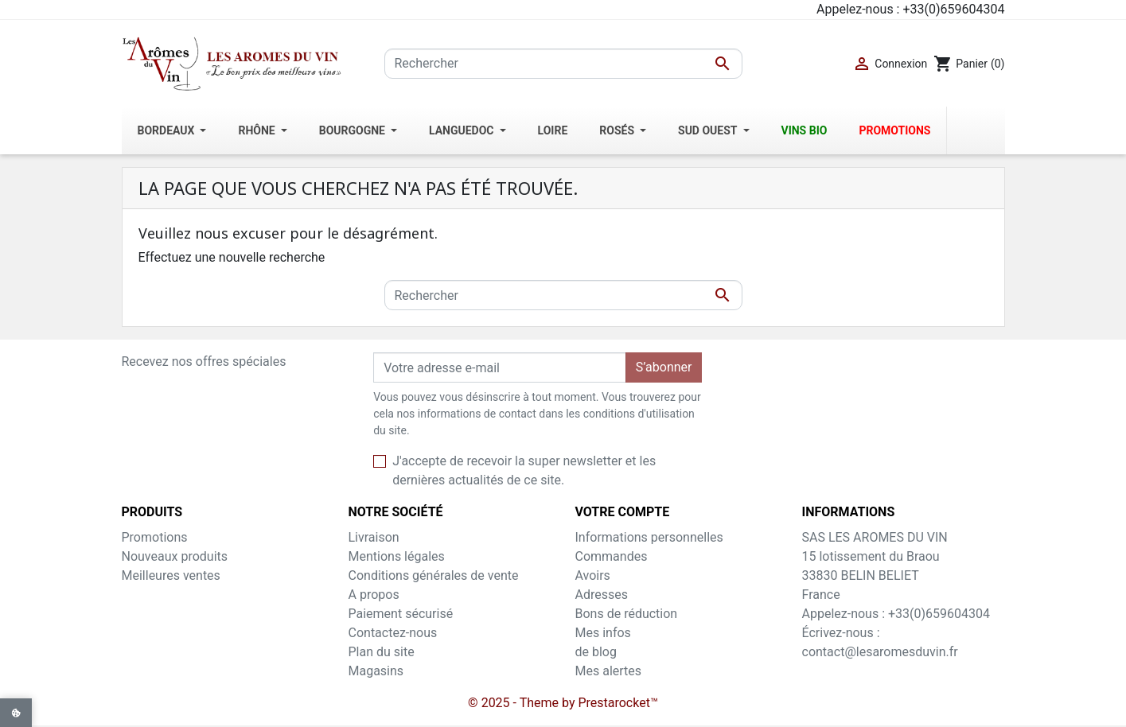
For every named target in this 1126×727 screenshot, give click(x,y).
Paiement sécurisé (401, 613)
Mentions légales (397, 556)
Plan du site (382, 651)
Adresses (601, 594)
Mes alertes (608, 670)
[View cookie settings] (16, 712)
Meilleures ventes (171, 575)
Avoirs (592, 575)
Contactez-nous (393, 632)
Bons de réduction (626, 613)
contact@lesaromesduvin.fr (880, 651)
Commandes (611, 556)
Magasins (376, 670)
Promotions (155, 537)
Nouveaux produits (175, 556)
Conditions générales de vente (434, 575)
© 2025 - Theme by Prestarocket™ (563, 702)
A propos (374, 594)
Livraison (374, 537)
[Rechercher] (563, 64)
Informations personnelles (649, 537)
